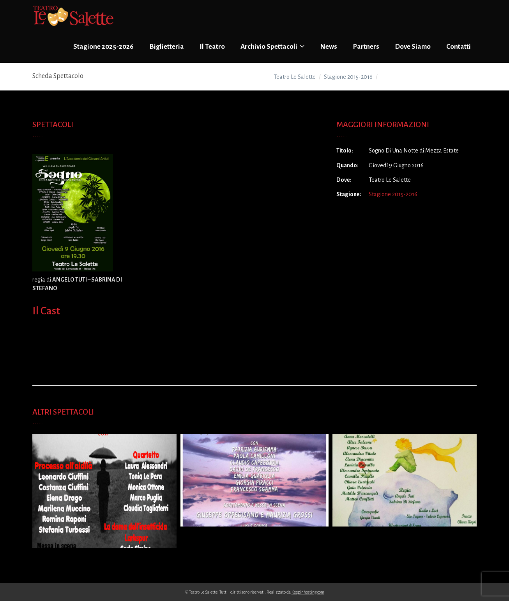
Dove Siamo (413, 46)
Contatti (458, 46)
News (328, 46)
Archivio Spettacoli (272, 46)
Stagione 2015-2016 (393, 194)
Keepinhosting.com (308, 592)
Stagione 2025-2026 (103, 46)
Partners (366, 46)
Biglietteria (166, 46)
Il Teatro (212, 46)
